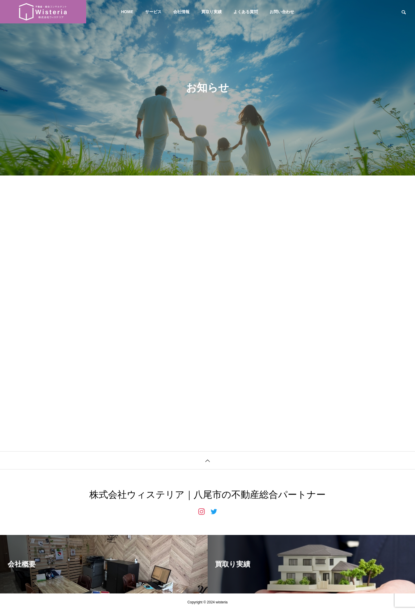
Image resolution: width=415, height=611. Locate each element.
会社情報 (181, 11)
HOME (127, 11)
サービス (153, 11)
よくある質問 (245, 11)
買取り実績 (211, 11)
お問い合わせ (282, 11)
